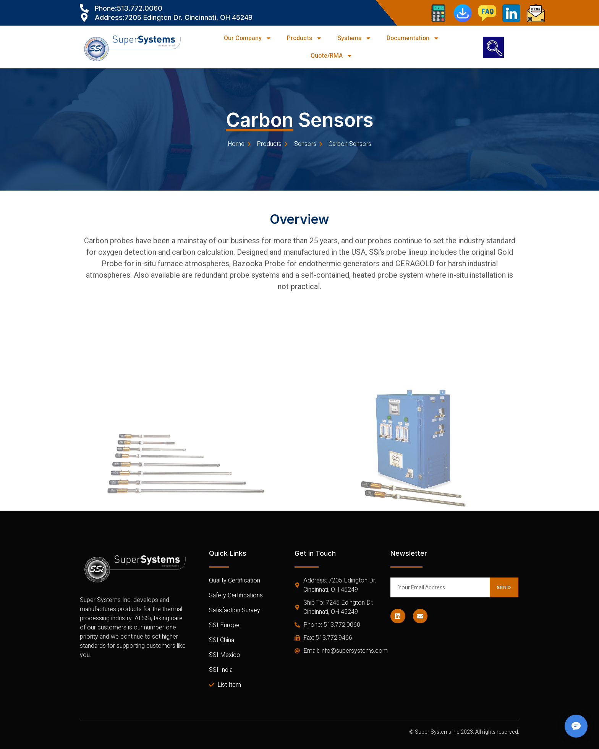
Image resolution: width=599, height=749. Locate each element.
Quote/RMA (332, 56)
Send (504, 587)
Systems (354, 38)
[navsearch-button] (493, 47)
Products (304, 38)
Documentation (413, 38)
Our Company (248, 38)
